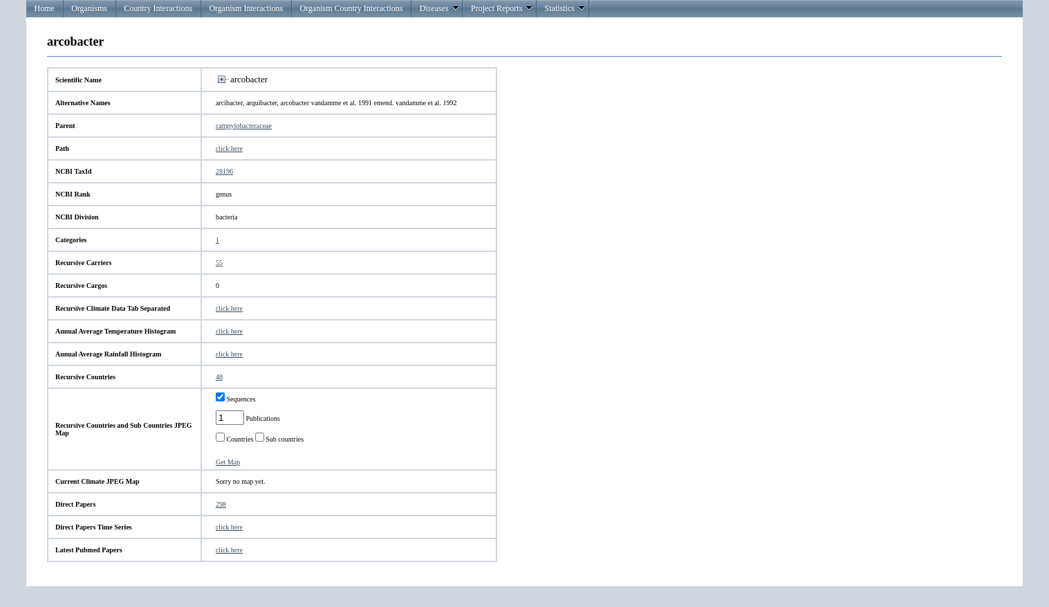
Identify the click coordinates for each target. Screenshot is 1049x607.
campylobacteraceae (244, 125)
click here (229, 148)
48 (219, 377)
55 (219, 262)
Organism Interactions (246, 8)
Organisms (89, 8)
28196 (224, 171)
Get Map (228, 462)
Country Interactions (158, 8)
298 (221, 504)
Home (45, 8)
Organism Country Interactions (350, 8)
